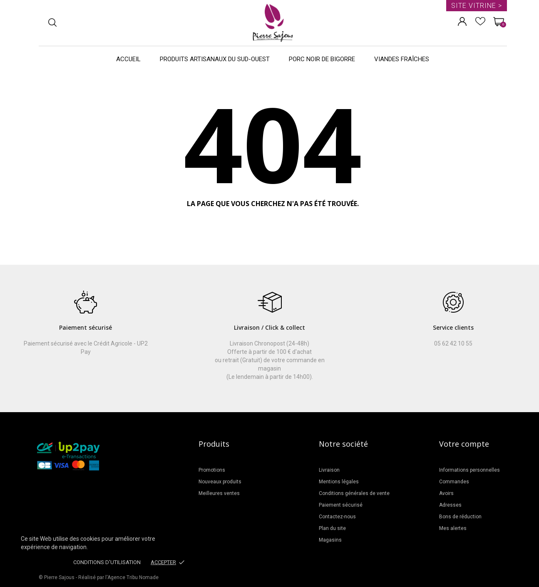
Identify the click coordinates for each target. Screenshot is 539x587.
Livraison (329, 470)
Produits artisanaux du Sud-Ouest (215, 59)
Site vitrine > (476, 6)
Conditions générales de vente (354, 493)
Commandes (454, 482)
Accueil (128, 59)
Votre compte (464, 444)
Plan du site (332, 528)
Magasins (330, 540)
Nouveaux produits (220, 482)
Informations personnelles (469, 470)
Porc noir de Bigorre (322, 59)
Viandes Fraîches (401, 59)
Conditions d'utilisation (107, 562)
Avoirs (446, 493)
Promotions (212, 470)
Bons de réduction (460, 517)
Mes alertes (453, 528)
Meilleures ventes (219, 493)
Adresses (450, 505)
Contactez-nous (337, 517)
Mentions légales (339, 482)
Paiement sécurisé (341, 505)
